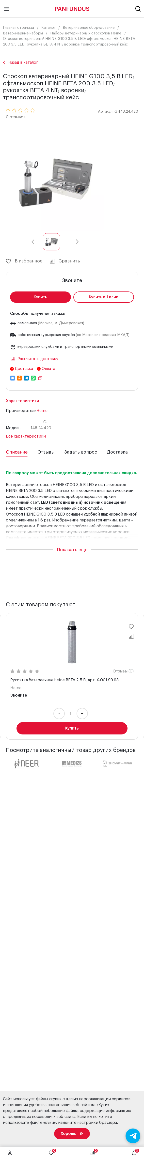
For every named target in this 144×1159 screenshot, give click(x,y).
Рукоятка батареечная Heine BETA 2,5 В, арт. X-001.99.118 (64, 680)
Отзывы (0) (123, 671)
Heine (42, 411)
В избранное (24, 261)
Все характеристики (26, 436)
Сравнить (65, 261)
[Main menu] (6, 9)
